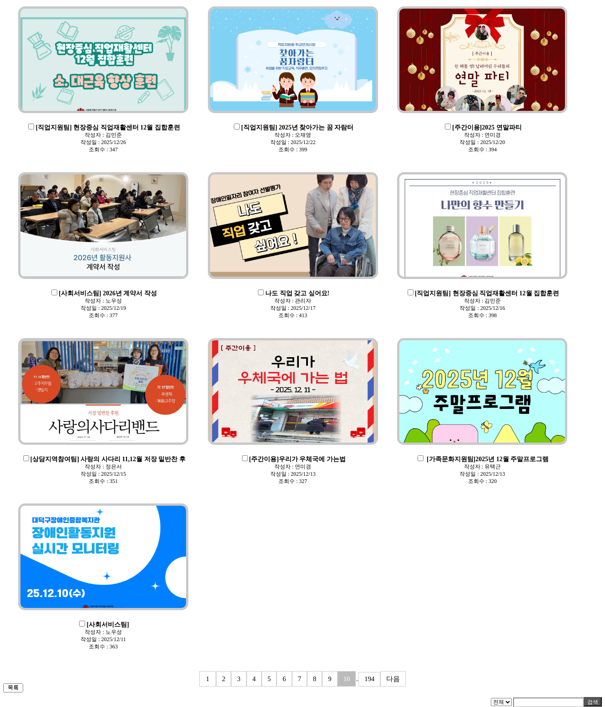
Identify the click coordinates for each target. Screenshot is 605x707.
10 (346, 678)
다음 (393, 678)
